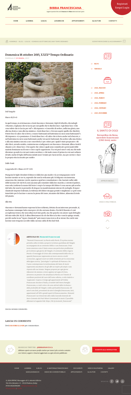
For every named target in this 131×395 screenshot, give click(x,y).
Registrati (122, 4)
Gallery (111, 368)
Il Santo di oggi (107, 130)
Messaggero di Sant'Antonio (14, 6)
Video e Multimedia (95, 368)
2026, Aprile (99, 93)
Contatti (104, 372)
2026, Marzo (99, 98)
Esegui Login (122, 7)
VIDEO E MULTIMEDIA (107, 198)
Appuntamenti (76, 372)
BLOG (21, 41)
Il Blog (27, 41)
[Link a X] (117, 381)
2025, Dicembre (100, 113)
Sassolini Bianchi (32, 372)
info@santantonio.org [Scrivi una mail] (29, 386)
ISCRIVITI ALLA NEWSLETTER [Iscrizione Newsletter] (106, 350)
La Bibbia (27, 368)
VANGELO (98, 69)
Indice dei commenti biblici (55, 372)
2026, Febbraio (100, 103)
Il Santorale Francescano (57, 368)
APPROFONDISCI (107, 181)
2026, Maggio (100, 88)
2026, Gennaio (100, 108)
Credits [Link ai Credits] (19, 388)
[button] (107, 221)
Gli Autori (91, 372)
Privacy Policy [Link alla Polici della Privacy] (11, 388)
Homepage (13, 41)
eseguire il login (16, 326)
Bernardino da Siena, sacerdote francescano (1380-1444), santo (107, 137)
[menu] (59, 20)
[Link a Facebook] (112, 381)
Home (16, 368)
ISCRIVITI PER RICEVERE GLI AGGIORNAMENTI (107, 41)
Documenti (77, 368)
